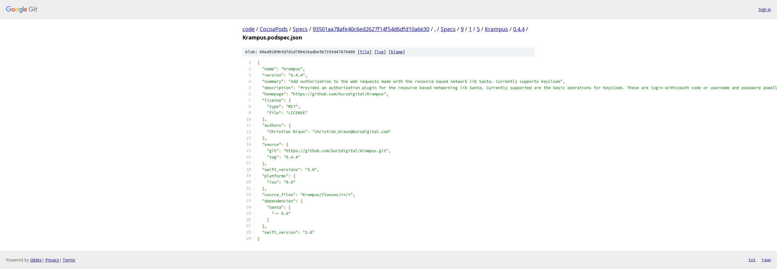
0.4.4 (518, 29)
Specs (300, 29)
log (380, 51)
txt (752, 259)
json (766, 259)
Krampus (496, 29)
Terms (69, 260)
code (248, 29)
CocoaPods (274, 29)
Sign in (765, 9)
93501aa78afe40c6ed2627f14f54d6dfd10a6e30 (371, 29)
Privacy (52, 260)
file (364, 51)
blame (397, 51)
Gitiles (36, 260)
